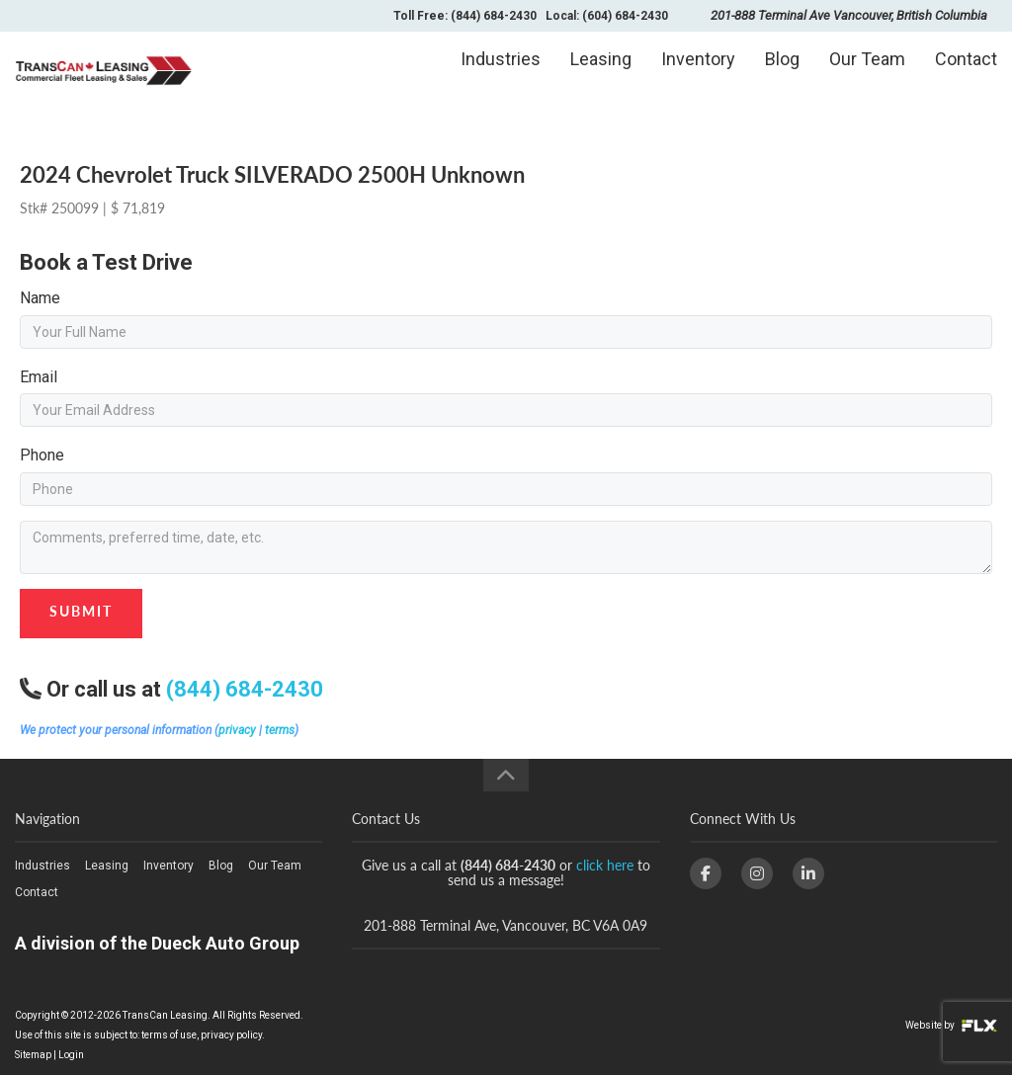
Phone (42, 455)
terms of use (169, 1035)
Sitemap (33, 1054)
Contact (966, 75)
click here (604, 865)
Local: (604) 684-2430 (607, 16)
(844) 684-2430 (244, 689)
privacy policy (231, 1035)
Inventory (698, 75)
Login (71, 1054)
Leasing (601, 75)
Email (38, 377)
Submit (81, 611)
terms (280, 730)
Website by (951, 1025)
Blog (782, 75)
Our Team (867, 75)
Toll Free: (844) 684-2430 (465, 16)
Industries (501, 75)
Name (40, 298)
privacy (237, 730)
